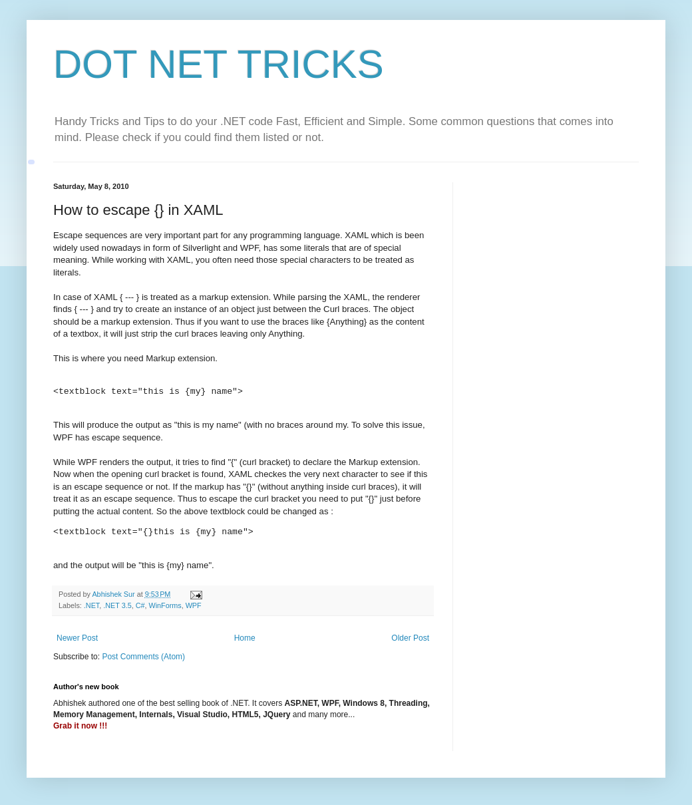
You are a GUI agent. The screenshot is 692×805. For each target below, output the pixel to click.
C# (140, 605)
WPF (194, 605)
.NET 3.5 (117, 605)
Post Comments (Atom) (143, 656)
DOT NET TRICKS (218, 64)
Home (245, 638)
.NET (91, 605)
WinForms (164, 605)
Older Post (410, 638)
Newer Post (77, 638)
